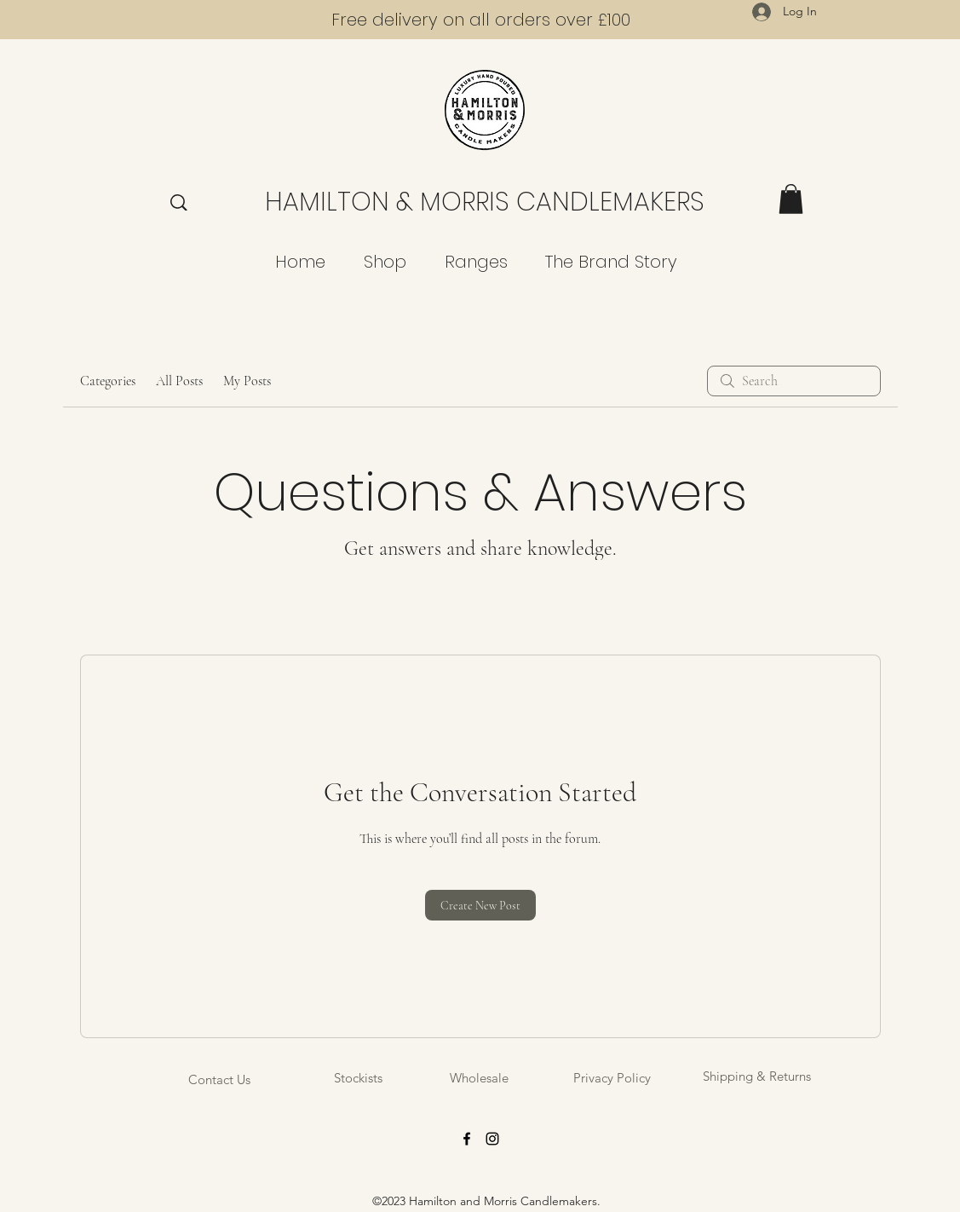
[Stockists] (358, 1078)
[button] (791, 199)
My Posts (247, 381)
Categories (107, 381)
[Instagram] (492, 1138)
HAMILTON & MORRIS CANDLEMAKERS (484, 202)
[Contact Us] (220, 1079)
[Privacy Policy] (612, 1078)
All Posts (179, 381)
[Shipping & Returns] (757, 1076)
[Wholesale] (479, 1078)
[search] (794, 381)
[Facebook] (466, 1138)
